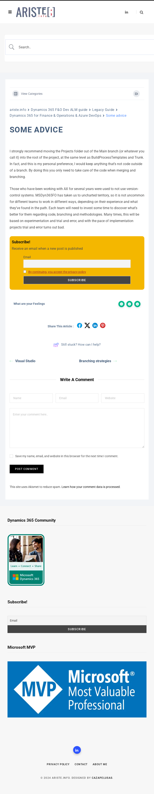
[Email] (77, 620)
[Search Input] (84, 47)
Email (27, 257)
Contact (81, 764)
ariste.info (18, 110)
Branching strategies (98, 361)
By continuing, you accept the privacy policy (57, 272)
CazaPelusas (102, 777)
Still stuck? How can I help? (77, 345)
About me (100, 764)
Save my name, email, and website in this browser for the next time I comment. (66, 456)
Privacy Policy (58, 764)
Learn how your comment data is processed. (91, 487)
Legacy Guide (103, 110)
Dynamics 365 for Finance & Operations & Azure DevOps (55, 115)
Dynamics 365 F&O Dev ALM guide (59, 110)
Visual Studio (22, 361)
